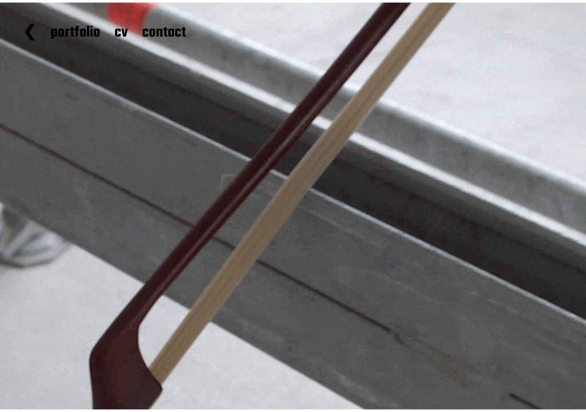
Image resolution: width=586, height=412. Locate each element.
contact (164, 33)
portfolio (75, 33)
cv (121, 33)
